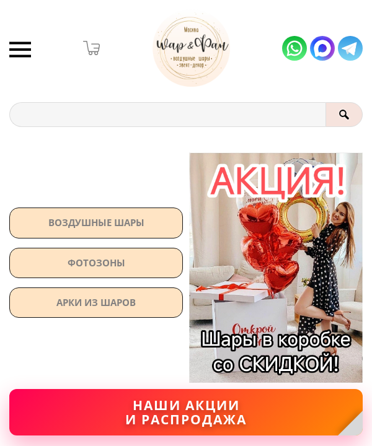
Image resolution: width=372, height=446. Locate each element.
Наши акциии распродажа (186, 412)
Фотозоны (96, 262)
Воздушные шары (96, 222)
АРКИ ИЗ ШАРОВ (96, 302)
